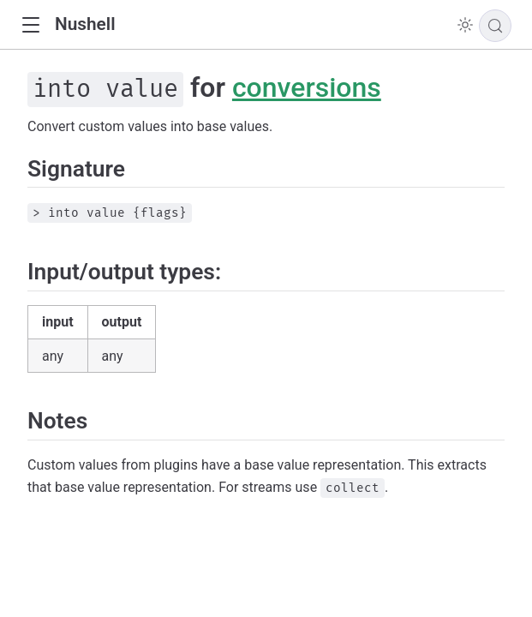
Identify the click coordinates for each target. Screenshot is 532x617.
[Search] (495, 25)
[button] (30, 25)
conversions (306, 87)
